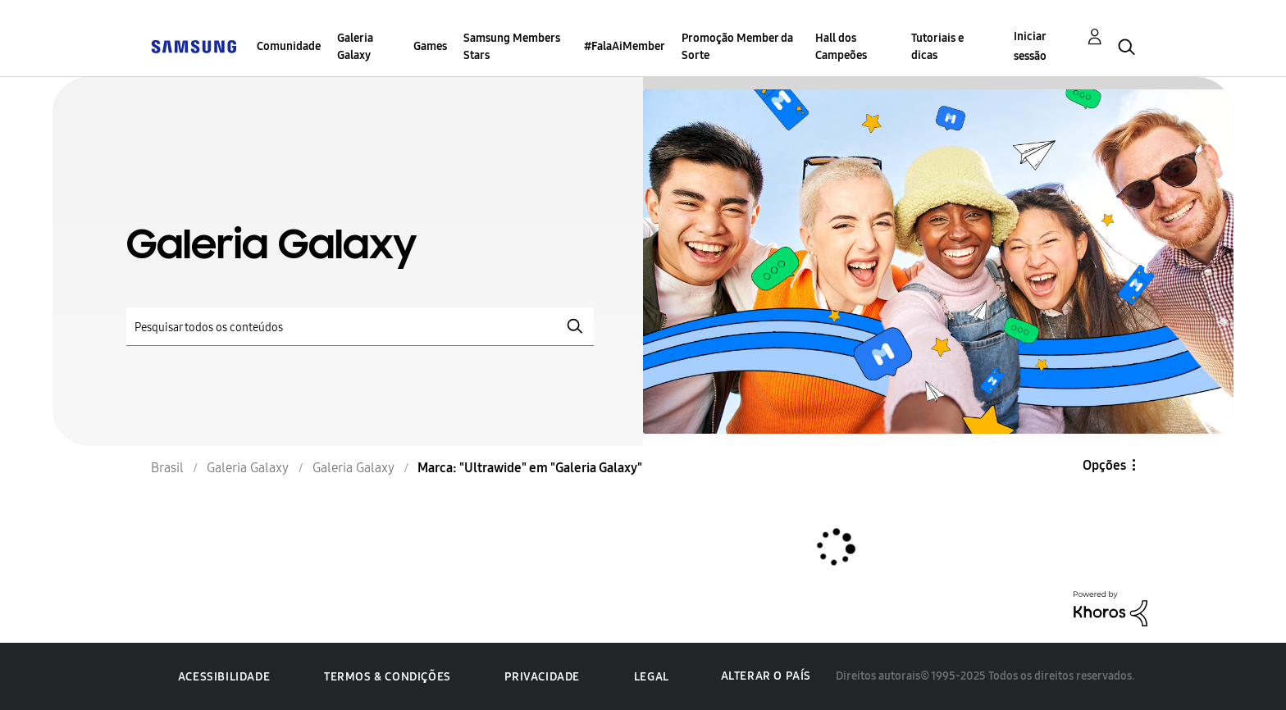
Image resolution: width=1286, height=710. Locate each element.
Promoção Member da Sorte (737, 46)
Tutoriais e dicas (937, 46)
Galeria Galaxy (355, 46)
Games (430, 46)
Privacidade (542, 677)
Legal (651, 677)
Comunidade (289, 46)
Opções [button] (1104, 465)
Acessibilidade (224, 677)
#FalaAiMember (624, 46)
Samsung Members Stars (511, 46)
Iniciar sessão (1030, 46)
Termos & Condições (387, 677)
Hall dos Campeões (841, 46)
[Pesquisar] (360, 326)
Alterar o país (766, 676)
